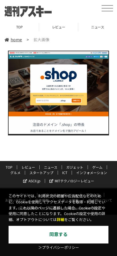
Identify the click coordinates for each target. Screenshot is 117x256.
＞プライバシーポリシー (58, 247)
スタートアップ (41, 172)
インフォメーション (91, 172)
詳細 (60, 220)
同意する (58, 234)
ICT (64, 172)
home (13, 39)
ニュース (50, 167)
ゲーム (97, 167)
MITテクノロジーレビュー (71, 180)
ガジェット (74, 167)
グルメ (15, 172)
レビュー (58, 26)
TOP (19, 26)
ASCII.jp (32, 180)
